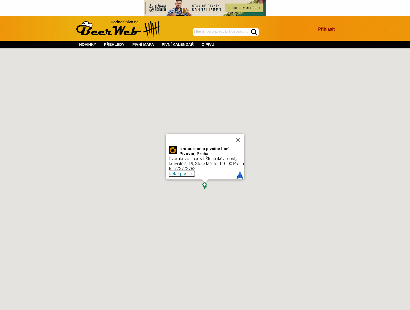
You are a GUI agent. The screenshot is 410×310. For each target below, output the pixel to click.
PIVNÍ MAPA (143, 44)
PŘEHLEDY (114, 44)
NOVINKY (87, 44)
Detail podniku (182, 173)
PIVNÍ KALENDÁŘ (178, 44)
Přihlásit (326, 29)
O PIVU (208, 44)
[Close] (238, 140)
